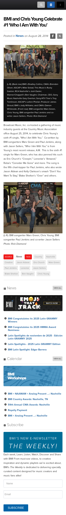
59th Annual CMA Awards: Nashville (29, 404)
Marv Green (54, 262)
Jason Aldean (23, 262)
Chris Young (43, 273)
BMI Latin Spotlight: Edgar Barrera (27, 349)
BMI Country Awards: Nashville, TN (28, 399)
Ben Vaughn (28, 273)
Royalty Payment (17, 410)
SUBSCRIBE (16, 507)
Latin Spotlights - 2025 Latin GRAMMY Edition (34, 344)
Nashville (50, 256)
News (20, 36)
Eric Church (39, 262)
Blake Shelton (11, 273)
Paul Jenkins (11, 268)
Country (38, 256)
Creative (9, 262)
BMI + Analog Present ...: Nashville (27, 415)
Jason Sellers (39, 268)
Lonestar (25, 268)
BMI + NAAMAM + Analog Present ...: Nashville (34, 393)
